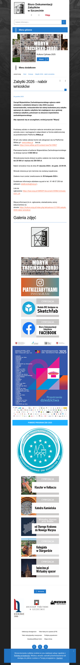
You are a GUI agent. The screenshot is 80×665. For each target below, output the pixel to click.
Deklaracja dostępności (29, 631)
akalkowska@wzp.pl (29, 184)
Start (24, 74)
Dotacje (30, 74)
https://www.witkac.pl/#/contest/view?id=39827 (38, 145)
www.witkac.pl (27, 142)
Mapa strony (48, 639)
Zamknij (59, 658)
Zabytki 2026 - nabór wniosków (44, 74)
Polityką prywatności (22, 656)
